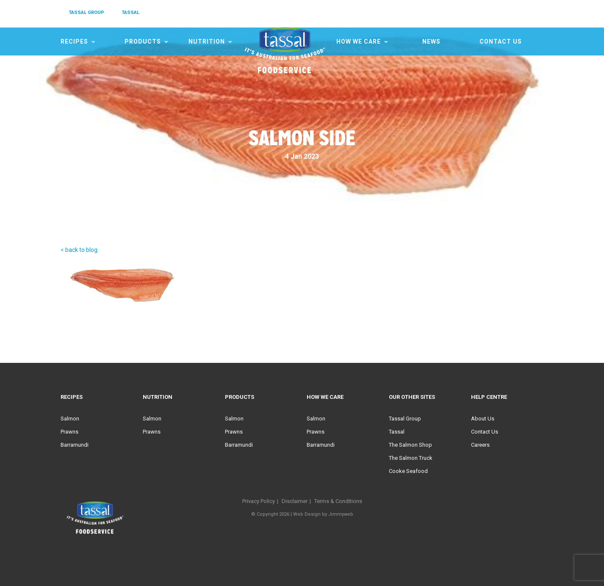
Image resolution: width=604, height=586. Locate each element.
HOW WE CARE (358, 41)
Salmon (70, 418)
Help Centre (489, 397)
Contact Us (500, 41)
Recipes (74, 41)
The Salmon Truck (410, 458)
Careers (480, 445)
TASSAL (130, 12)
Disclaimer (295, 501)
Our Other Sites (412, 397)
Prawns (69, 431)
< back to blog (79, 249)
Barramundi (75, 445)
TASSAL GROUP (86, 12)
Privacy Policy (258, 501)
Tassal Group (405, 418)
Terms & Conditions (338, 501)
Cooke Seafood (408, 471)
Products (143, 41)
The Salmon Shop (410, 445)
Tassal (397, 431)
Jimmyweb (340, 514)
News (431, 41)
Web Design (307, 514)
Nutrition (206, 41)
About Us (482, 418)
